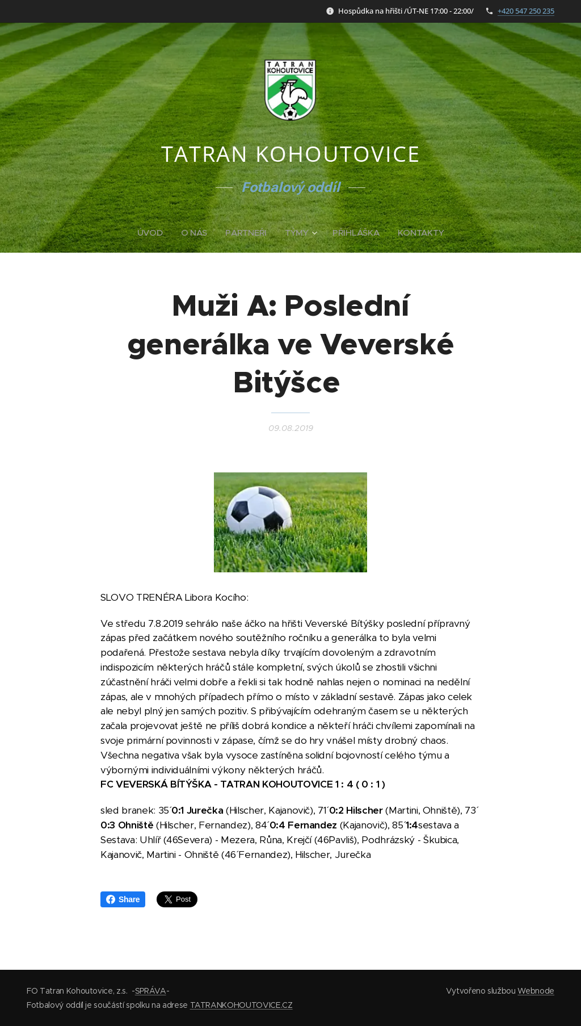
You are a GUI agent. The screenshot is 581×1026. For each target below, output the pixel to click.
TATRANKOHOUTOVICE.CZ (241, 1005)
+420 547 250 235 (526, 11)
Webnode (535, 991)
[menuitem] (152, 233)
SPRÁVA (150, 991)
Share (123, 899)
